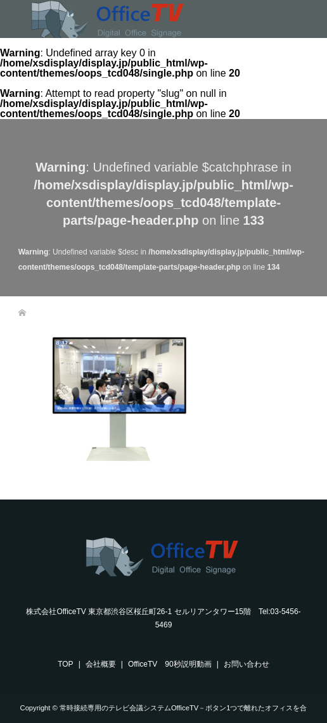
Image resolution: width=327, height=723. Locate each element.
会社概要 (101, 664)
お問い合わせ (246, 664)
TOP (65, 664)
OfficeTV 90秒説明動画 (170, 664)
